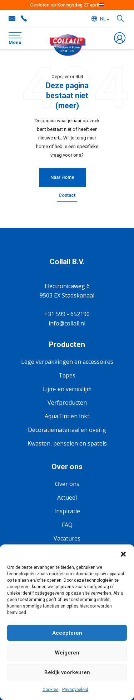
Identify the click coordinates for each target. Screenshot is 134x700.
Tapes (67, 375)
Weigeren (67, 652)
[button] (123, 553)
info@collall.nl (12, 18)
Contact (67, 195)
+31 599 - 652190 (23, 18)
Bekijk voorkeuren (67, 672)
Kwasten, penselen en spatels (67, 443)
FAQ (67, 525)
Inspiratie (67, 511)
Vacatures (67, 538)
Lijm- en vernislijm (67, 389)
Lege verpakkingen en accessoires (67, 362)
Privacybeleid (75, 689)
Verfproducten (67, 402)
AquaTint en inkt (67, 416)
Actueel (67, 497)
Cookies (51, 689)
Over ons (67, 484)
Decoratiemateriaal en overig (67, 430)
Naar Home (62, 177)
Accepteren (67, 633)
